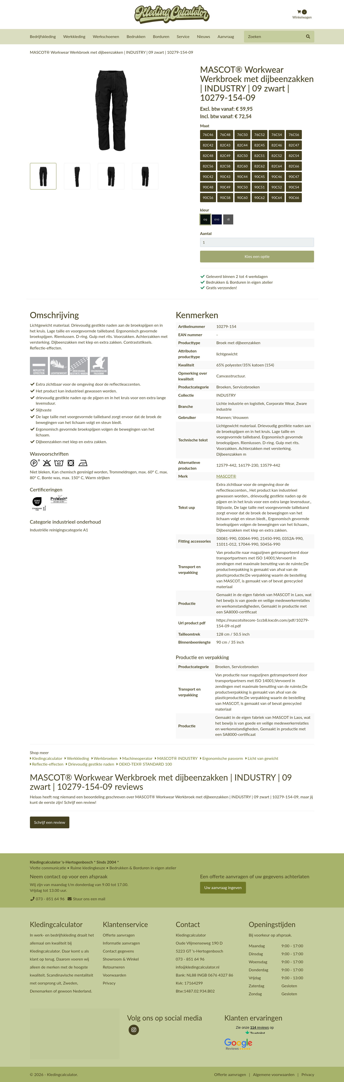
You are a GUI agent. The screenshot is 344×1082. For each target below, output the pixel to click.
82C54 (294, 155)
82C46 (276, 145)
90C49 (225, 187)
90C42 (208, 176)
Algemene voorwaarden (273, 1074)
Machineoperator (136, 758)
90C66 (294, 197)
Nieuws (203, 36)
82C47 (294, 145)
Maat (204, 125)
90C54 (294, 187)
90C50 (242, 187)
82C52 (276, 155)
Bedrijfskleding (43, 36)
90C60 (242, 197)
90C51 (259, 187)
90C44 (242, 176)
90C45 (259, 176)
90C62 (259, 197)
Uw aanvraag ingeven (223, 887)
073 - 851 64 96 (50, 898)
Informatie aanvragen (121, 942)
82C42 (208, 145)
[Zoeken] (308, 36)
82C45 (259, 145)
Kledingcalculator (46, 758)
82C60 (242, 166)
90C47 (294, 176)
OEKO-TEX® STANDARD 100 (144, 763)
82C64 (276, 166)
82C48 (208, 155)
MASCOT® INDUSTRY (176, 758)
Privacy (109, 982)
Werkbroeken (104, 758)
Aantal (206, 233)
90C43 (225, 176)
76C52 (259, 134)
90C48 (208, 187)
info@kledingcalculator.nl (198, 966)
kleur (204, 209)
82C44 (242, 145)
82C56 (208, 166)
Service (183, 36)
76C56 (294, 134)
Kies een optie (257, 256)
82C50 (242, 155)
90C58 (225, 197)
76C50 (242, 134)
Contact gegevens (118, 950)
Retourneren (114, 966)
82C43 (225, 145)
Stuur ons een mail (89, 898)
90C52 (276, 187)
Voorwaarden (114, 974)
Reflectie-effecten (47, 763)
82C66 (294, 166)
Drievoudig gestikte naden (90, 763)
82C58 (225, 166)
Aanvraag (226, 36)
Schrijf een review (49, 822)
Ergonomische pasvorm (221, 758)
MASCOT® (226, 475)
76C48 (225, 134)
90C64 (276, 197)
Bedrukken (135, 36)
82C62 (259, 166)
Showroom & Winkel (121, 958)
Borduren (161, 36)
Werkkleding (74, 36)
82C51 (259, 155)
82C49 (225, 155)
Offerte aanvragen (119, 934)
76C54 (276, 134)
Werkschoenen (106, 36)
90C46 (276, 176)
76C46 (208, 134)
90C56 (208, 197)
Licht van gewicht (261, 758)
